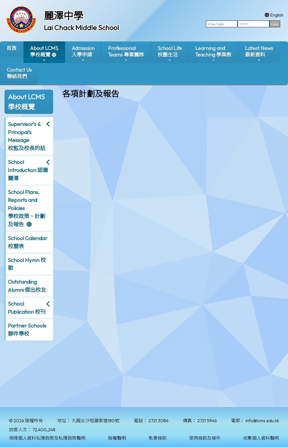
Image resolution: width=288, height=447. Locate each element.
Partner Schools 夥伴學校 (27, 329)
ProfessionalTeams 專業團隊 (126, 54)
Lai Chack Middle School (81, 27)
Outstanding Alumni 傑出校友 (27, 285)
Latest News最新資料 (259, 54)
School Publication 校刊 (27, 307)
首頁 (11, 48)
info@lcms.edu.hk (262, 420)
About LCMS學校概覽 (44, 54)
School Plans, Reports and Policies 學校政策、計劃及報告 (26, 208)
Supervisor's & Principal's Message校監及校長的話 (26, 136)
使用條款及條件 (204, 438)
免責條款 (157, 438)
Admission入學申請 (83, 54)
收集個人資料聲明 (261, 438)
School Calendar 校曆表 (27, 242)
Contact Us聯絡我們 (19, 73)
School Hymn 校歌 (27, 264)
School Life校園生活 (170, 54)
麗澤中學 (63, 16)
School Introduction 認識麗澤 (28, 170)
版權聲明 (117, 438)
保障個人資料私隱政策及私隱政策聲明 (47, 438)
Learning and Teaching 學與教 (213, 54)
